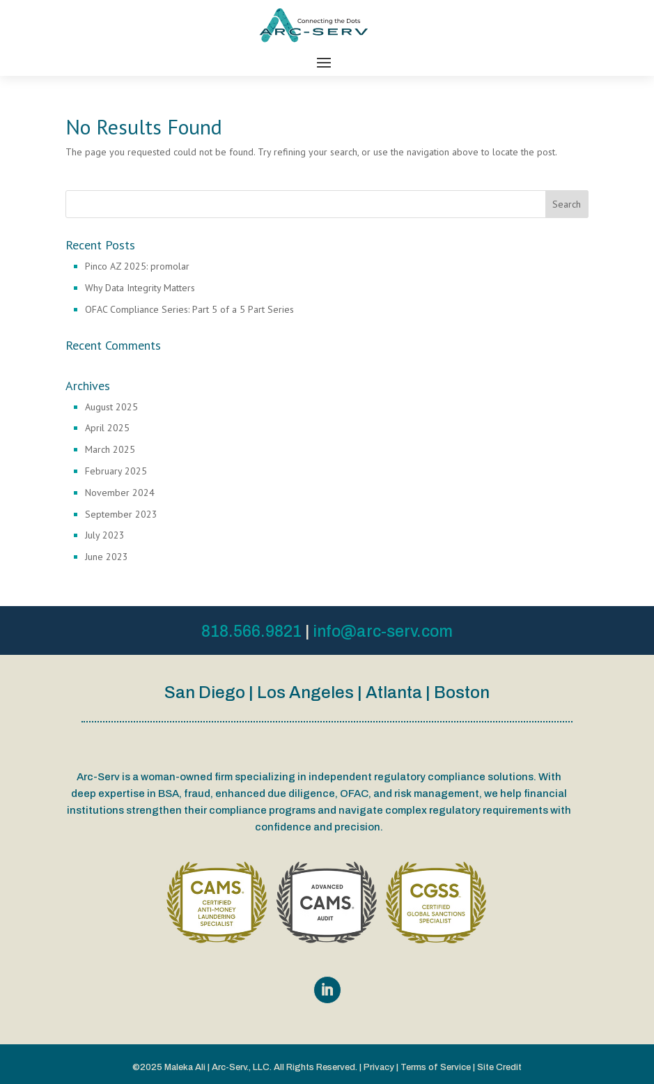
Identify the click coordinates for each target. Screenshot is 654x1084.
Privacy (379, 1067)
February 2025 (116, 471)
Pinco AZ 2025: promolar (137, 266)
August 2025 (111, 407)
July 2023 (105, 535)
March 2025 (110, 449)
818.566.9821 (251, 631)
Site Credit (499, 1067)
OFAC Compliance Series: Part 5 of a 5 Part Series (189, 309)
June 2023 (106, 556)
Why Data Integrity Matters (140, 287)
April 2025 (107, 427)
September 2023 (121, 514)
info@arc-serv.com (383, 631)
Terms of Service (435, 1067)
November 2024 (120, 492)
